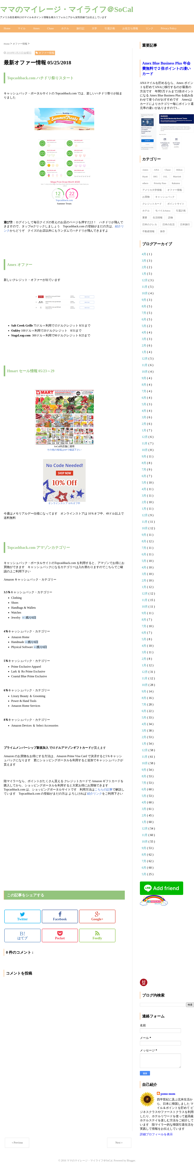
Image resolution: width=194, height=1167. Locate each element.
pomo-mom (168, 1092)
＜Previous (17, 1141)
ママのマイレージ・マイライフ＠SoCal (66, 9)
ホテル (64, 27)
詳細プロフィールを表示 (156, 1133)
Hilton (179, 168)
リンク (149, 27)
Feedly (97, 934)
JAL (165, 175)
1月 (144, 272)
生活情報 (157, 216)
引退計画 (109, 27)
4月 (144, 253)
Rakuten (176, 182)
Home (7, 27)
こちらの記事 (103, 788)
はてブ (22, 934)
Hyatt (145, 175)
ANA (156, 168)
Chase (50, 27)
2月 (144, 266)
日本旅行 (185, 223)
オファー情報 (174, 189)
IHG (155, 175)
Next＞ (119, 1141)
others (145, 182)
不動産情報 (148, 230)
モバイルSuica (162, 209)
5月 (144, 325)
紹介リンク (94, 792)
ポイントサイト (175, 202)
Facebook (60, 915)
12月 (145, 279)
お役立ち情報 (129, 27)
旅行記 (80, 27)
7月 (144, 311)
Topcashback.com (64, 199)
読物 (170, 216)
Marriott (177, 175)
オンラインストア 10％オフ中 (64, 502)
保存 (162, 230)
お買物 (146, 195)
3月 (144, 259)
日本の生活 (168, 223)
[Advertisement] (47, 804)
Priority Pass (160, 182)
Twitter (22, 915)
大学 (93, 27)
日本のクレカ (149, 223)
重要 (144, 216)
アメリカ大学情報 (152, 189)
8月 (144, 305)
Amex (36, 27)
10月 (145, 292)
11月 (145, 285)
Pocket (60, 934)
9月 (144, 298)
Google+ (97, 915)
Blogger (131, 1159)
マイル (21, 27)
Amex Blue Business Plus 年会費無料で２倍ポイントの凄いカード (166, 67)
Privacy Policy (168, 27)
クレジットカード (152, 202)
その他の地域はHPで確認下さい (64, 449)
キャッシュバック (165, 195)
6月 (144, 318)
